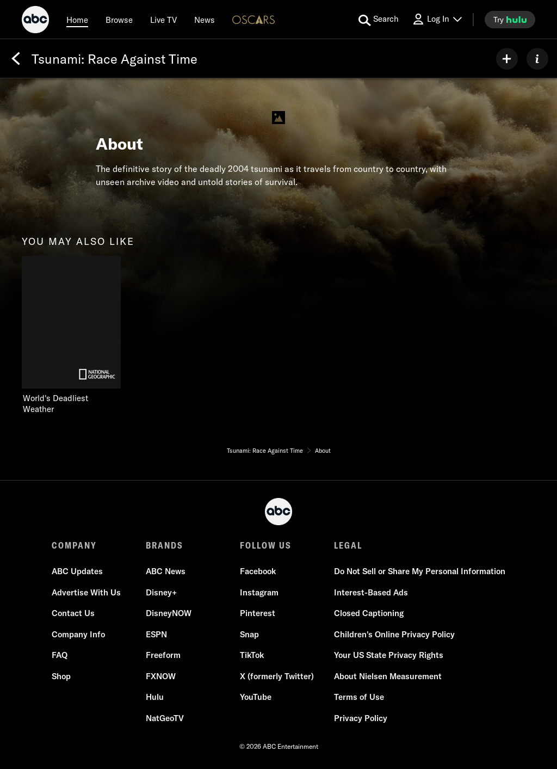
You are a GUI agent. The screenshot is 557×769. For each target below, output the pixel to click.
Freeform (163, 655)
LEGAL (348, 545)
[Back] (16, 58)
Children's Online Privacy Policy (394, 634)
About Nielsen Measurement (388, 676)
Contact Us (73, 613)
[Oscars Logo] (254, 19)
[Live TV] (163, 19)
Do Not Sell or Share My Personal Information (419, 571)
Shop (61, 676)
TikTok (252, 655)
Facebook (258, 571)
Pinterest (257, 613)
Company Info (78, 634)
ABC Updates (77, 571)
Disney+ (161, 592)
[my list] (507, 59)
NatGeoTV (165, 718)
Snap (249, 634)
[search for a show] (378, 19)
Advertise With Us (86, 592)
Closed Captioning (369, 613)
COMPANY (74, 545)
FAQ (59, 655)
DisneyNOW (168, 613)
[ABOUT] (537, 59)
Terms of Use (359, 697)
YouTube (255, 697)
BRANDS (164, 545)
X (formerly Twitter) (277, 676)
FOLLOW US (266, 545)
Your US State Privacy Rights (388, 655)
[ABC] (35, 21)
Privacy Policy (360, 718)
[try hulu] (510, 19)
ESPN (156, 634)
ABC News (165, 571)
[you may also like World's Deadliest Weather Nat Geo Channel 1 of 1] (71, 335)
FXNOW (161, 676)
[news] (204, 19)
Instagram (259, 592)
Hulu (155, 697)
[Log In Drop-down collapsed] (437, 19)
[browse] (119, 19)
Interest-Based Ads (371, 592)
